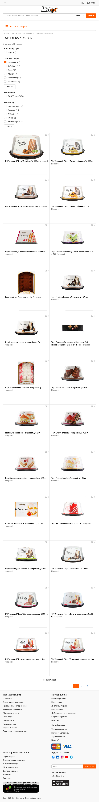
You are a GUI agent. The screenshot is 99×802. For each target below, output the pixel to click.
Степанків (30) (14, 78)
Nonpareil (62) (14, 62)
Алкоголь (7, 775)
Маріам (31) (13, 74)
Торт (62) (12, 52)
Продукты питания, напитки (22, 33)
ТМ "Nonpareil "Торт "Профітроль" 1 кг (26, 206)
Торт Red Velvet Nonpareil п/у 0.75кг (71, 523)
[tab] (49, 26)
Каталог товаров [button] (16, 26)
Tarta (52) (12, 70)
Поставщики (8, 720)
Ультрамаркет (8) (15, 122)
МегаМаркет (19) (15, 106)
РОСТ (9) (12, 118)
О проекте (7, 699)
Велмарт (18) (13, 110)
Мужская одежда (10, 767)
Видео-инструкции (59, 717)
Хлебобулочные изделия (44, 33)
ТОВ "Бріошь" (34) (16, 96)
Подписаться (89, 766)
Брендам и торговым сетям (15, 731)
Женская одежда (10, 764)
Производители (9, 724)
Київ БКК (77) (14, 66)
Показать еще (49, 680)
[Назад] (70, 686)
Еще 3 (9, 127)
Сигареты (7, 778)
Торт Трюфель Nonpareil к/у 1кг (23, 297)
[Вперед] (93, 686)
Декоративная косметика (14, 760)
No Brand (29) (14, 81)
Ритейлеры (8, 717)
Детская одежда (10, 771)
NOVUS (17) (13, 114)
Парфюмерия (9, 756)
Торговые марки (10, 728)
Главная (6, 33)
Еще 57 (10, 86)
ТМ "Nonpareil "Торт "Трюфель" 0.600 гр (26, 161)
